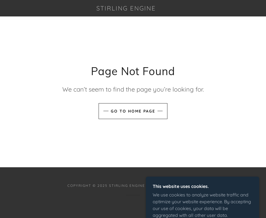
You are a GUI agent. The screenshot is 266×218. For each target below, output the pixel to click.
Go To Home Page (133, 111)
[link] (126, 9)
